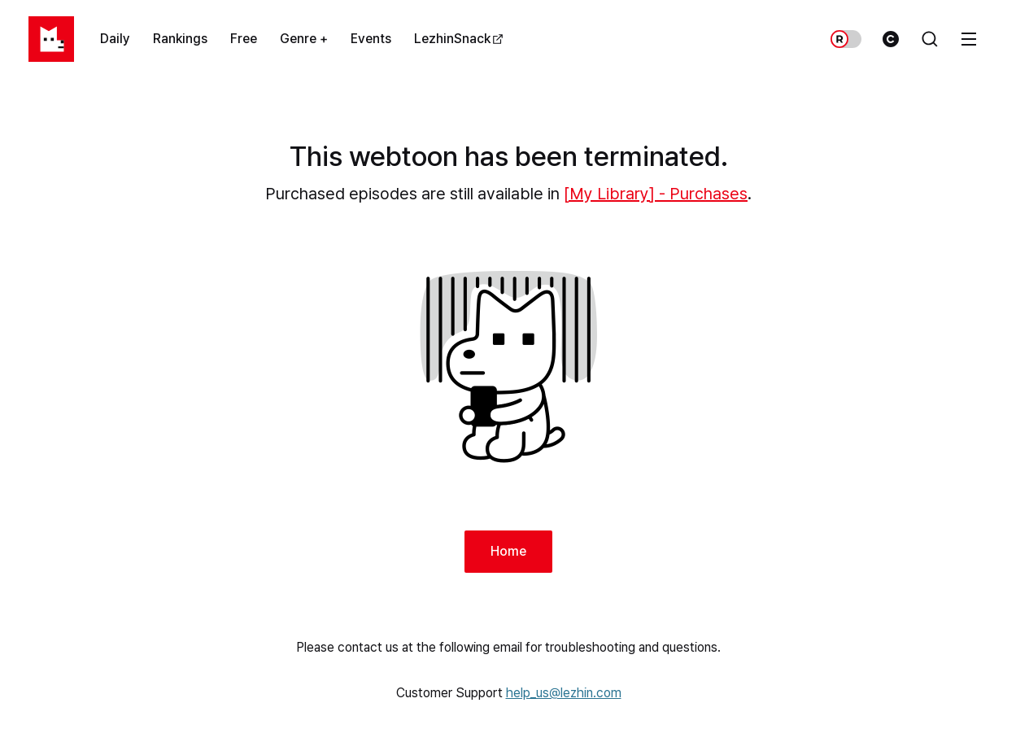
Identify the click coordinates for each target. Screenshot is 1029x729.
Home (508, 551)
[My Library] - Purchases (656, 193)
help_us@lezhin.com (563, 693)
